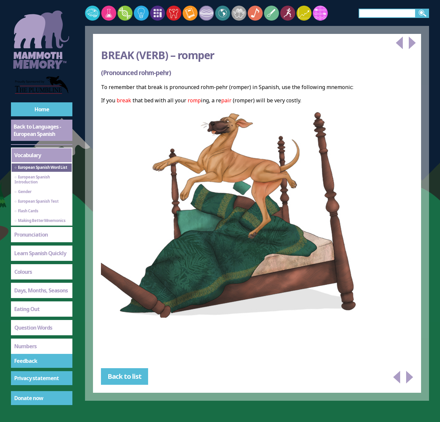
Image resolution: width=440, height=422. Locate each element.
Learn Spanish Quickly (40, 253)
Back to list (124, 376)
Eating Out (27, 309)
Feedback (25, 361)
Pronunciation (31, 234)
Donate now (28, 398)
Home (42, 109)
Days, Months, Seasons (41, 290)
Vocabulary (27, 155)
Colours (23, 271)
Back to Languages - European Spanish (37, 130)
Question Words (33, 327)
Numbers (25, 346)
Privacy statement (36, 378)
